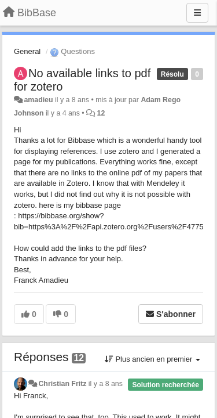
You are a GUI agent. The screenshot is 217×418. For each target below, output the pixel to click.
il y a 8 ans (106, 384)
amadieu (38, 100)
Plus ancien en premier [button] (152, 359)
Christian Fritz (62, 384)
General (27, 51)
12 (101, 113)
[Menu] (197, 13)
